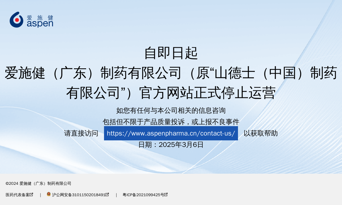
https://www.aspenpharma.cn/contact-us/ (171, 133)
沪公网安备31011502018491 (78, 194)
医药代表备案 (19, 194)
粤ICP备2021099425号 (145, 194)
